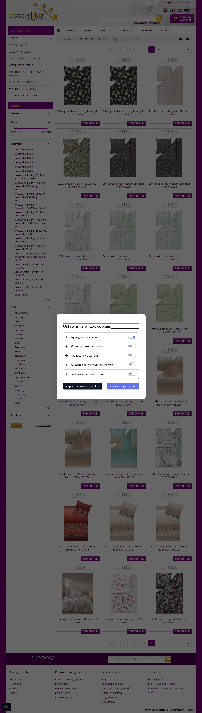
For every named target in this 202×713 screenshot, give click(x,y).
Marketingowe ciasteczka (86, 346)
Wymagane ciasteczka (84, 337)
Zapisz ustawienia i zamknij (83, 386)
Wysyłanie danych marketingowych (92, 364)
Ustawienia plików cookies (87, 326)
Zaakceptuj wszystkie (123, 386)
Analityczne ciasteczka (84, 355)
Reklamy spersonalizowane (87, 374)
